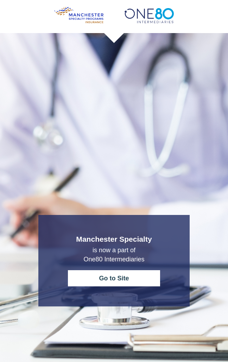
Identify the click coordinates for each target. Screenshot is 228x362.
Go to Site (114, 278)
